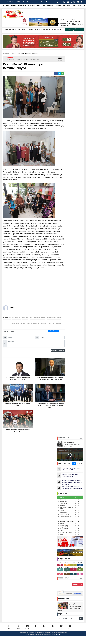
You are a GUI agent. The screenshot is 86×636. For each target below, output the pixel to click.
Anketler (53, 627)
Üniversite (31, 5)
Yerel (7, 5)
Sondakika (18, 627)
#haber (58, 323)
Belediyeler (22, 5)
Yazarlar (44, 627)
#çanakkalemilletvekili (37, 317)
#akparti (25, 317)
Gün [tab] (74, 463)
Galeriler (27, 627)
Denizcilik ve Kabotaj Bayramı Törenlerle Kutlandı (68, 475)
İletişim (62, 627)
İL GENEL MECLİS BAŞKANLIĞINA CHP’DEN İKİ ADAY (72, 445)
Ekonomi (50, 5)
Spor (38, 5)
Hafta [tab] (78, 463)
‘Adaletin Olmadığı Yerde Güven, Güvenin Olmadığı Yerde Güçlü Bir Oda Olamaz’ (69, 482)
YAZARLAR (66, 5)
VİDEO (80, 5)
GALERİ (74, 5)
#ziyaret (52, 323)
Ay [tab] (81, 463)
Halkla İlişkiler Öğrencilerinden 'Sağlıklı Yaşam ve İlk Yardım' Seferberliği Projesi (69, 606)
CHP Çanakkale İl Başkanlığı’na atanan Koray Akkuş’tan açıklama (69, 488)
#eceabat (44, 323)
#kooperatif (27, 323)
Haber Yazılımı (56, 634)
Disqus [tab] (61, 331)
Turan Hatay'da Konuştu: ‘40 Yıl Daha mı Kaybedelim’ (68, 469)
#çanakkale (16, 317)
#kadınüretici (17, 323)
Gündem (58, 5)
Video (43, 5)
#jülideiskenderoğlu (54, 317)
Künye (69, 627)
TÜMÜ (80, 438)
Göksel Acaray (69, 443)
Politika (13, 5)
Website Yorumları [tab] (53, 331)
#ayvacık (36, 323)
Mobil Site (7, 627)
